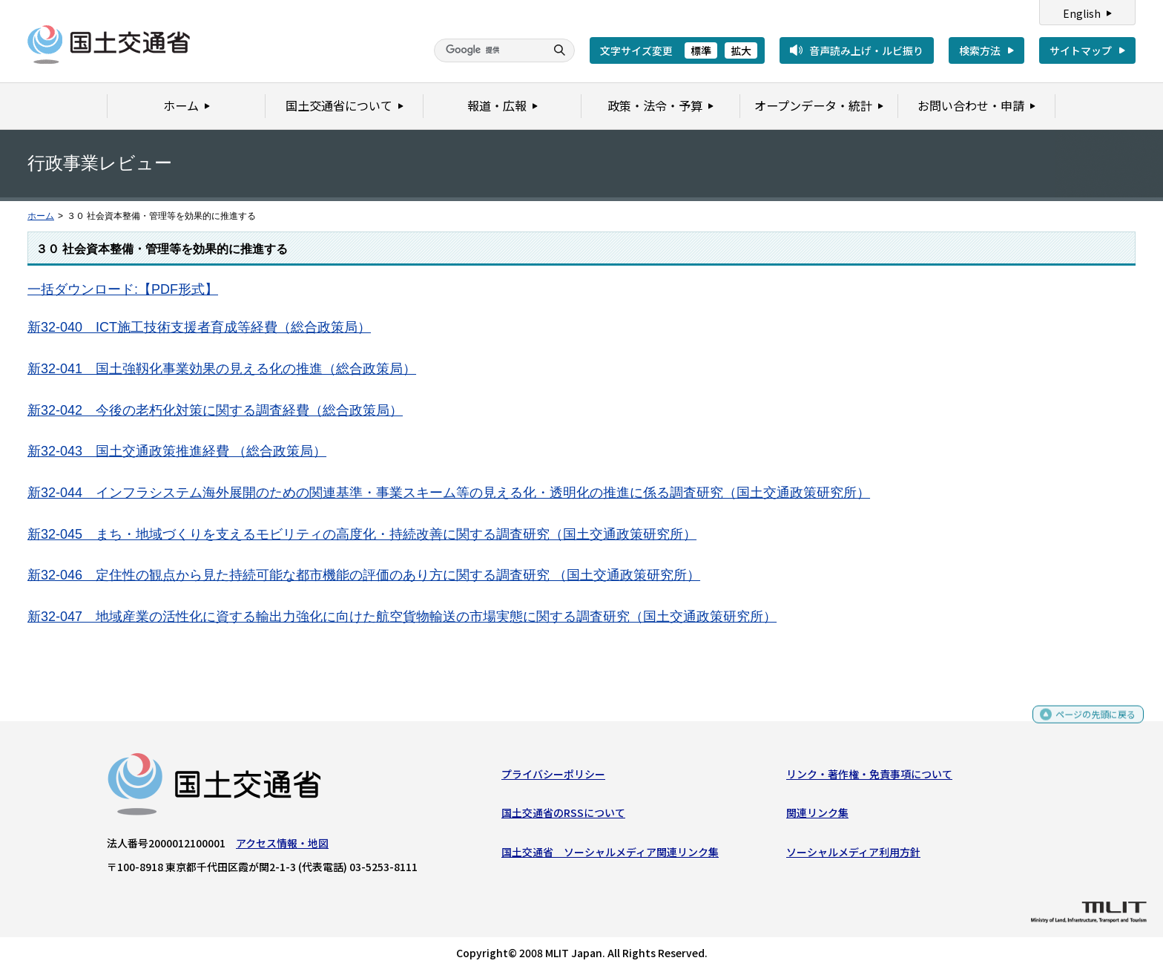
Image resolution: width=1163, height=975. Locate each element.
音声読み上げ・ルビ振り (866, 50)
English (1082, 13)
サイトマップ (1081, 50)
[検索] (488, 50)
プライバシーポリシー (553, 777)
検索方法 (980, 50)
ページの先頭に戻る (1090, 724)
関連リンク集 (817, 816)
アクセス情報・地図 (282, 846)
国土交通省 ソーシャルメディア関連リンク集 (610, 854)
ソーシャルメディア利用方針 (853, 854)
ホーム (40, 216)
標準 (701, 50)
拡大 (741, 50)
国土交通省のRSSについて (563, 816)
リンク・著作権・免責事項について (869, 777)
